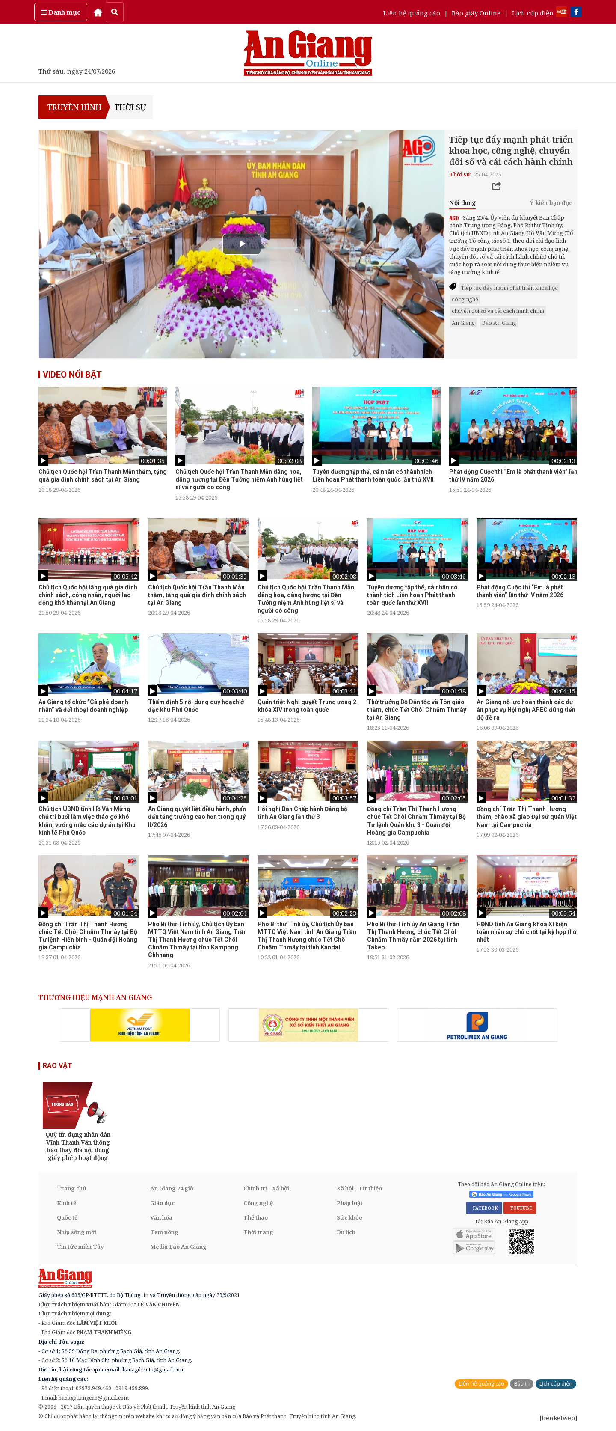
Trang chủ (71, 1188)
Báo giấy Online (476, 13)
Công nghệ (258, 1203)
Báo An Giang (499, 323)
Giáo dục (162, 1203)
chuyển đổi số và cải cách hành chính (498, 311)
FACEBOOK (484, 1208)
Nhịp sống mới (76, 1232)
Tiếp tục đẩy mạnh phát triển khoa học (509, 288)
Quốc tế (67, 1217)
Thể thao (255, 1217)
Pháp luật (350, 1203)
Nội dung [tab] (462, 203)
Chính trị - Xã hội (266, 1188)
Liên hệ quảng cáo (411, 13)
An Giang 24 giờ (171, 1188)
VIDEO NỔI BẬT (72, 374)
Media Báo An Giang (178, 1246)
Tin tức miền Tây (80, 1246)
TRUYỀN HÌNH (73, 107)
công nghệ (465, 299)
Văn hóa (161, 1217)
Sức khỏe (349, 1217)
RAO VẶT (57, 1066)
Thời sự (130, 107)
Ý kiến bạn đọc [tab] (551, 203)
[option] (102, 440)
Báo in (522, 1383)
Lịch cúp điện (533, 13)
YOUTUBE (520, 1208)
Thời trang (258, 1232)
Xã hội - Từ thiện (359, 1188)
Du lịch (346, 1232)
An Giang (463, 323)
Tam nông (164, 1232)
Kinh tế (66, 1203)
